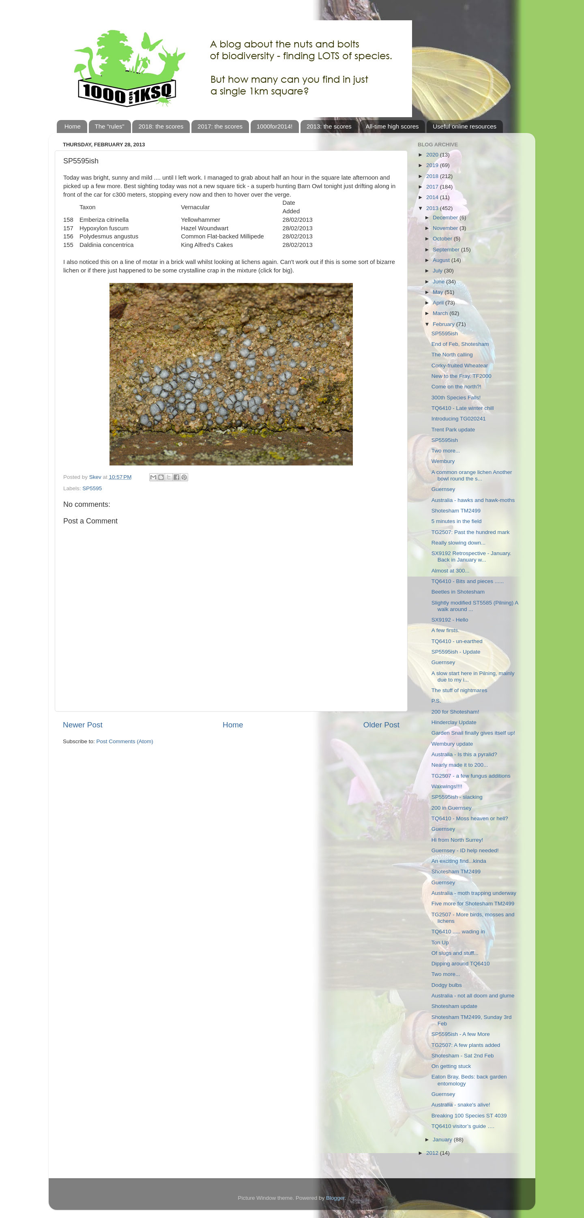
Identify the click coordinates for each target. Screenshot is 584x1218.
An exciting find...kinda (459, 861)
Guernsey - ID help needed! (465, 850)
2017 (433, 187)
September (447, 250)
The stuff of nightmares (459, 690)
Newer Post (83, 725)
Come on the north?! (456, 387)
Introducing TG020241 (459, 419)
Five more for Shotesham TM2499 (473, 904)
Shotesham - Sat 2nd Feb (463, 1056)
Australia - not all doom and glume (473, 996)
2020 (433, 155)
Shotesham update (454, 1006)
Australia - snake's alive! (461, 1105)
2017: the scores (220, 126)
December (446, 217)
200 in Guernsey (452, 808)
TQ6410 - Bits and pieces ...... (468, 581)
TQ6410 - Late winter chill (463, 408)
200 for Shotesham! (455, 712)
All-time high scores (392, 126)
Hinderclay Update (454, 722)
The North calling (452, 355)
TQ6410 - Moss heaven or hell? (470, 818)
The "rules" (110, 126)
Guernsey (443, 489)
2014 (433, 197)
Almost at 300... (451, 571)
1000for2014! (274, 126)
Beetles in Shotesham (458, 592)
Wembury (443, 461)
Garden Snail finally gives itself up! (473, 733)
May (438, 292)
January (443, 1140)
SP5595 (92, 488)
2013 (433, 208)
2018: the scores (160, 126)
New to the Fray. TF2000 (462, 376)
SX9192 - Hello (450, 620)
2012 (433, 1153)
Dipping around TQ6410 (461, 964)
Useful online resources (464, 126)
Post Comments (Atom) (125, 741)
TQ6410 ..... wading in (458, 932)
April (439, 303)
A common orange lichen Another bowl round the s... (472, 475)
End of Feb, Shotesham (460, 344)
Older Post (381, 725)
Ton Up (440, 942)
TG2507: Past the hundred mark (471, 532)
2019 (433, 165)
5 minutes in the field (457, 521)
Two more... (446, 451)
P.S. (436, 701)
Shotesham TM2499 (456, 511)
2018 (433, 176)
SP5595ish (445, 333)
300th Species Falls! (456, 398)
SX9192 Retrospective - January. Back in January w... (471, 556)
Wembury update (452, 744)
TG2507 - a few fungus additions (471, 776)
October (443, 239)
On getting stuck (451, 1066)
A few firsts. (445, 630)
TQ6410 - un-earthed (457, 641)
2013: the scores (329, 126)
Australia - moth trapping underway (474, 893)
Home (72, 126)
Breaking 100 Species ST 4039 (469, 1116)
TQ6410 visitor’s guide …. (463, 1126)
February (444, 324)
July (438, 271)
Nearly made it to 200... (460, 765)
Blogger (335, 1198)
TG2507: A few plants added (466, 1045)
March (441, 313)
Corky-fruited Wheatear (460, 365)
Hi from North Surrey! (457, 840)
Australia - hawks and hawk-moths (473, 500)
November (446, 228)
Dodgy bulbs (447, 985)
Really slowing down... (459, 543)
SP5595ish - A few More (461, 1034)
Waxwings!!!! (447, 786)
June (439, 282)
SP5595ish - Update (456, 652)
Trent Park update (453, 430)
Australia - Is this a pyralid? (464, 754)
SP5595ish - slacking (457, 797)
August (442, 260)
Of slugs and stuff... (455, 953)
